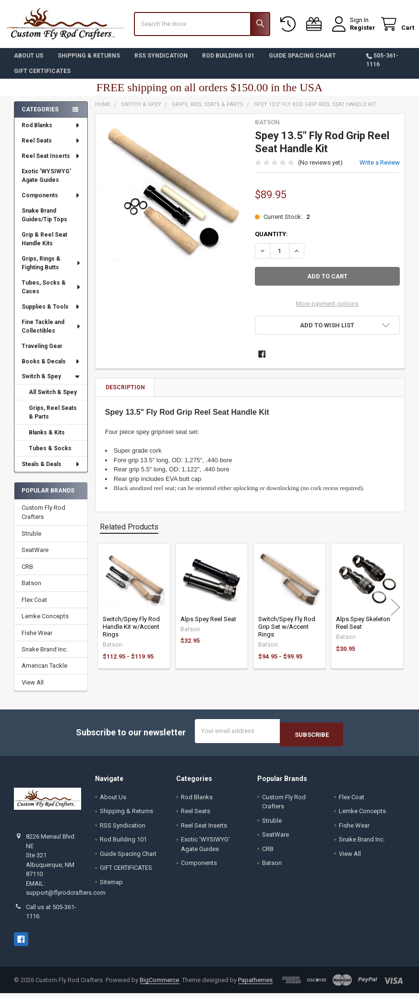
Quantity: (271, 241)
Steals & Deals (51, 471)
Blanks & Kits (47, 439)
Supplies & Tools (51, 314)
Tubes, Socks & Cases (51, 294)
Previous (104, 614)
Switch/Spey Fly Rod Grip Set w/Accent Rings (286, 634)
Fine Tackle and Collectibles (52, 333)
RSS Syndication (161, 63)
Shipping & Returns (89, 63)
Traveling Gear (42, 353)
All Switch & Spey (53, 399)
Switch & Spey (51, 383)
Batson (31, 590)
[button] (327, 332)
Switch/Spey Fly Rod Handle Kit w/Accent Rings (131, 634)
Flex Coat (34, 607)
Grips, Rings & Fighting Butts (52, 270)
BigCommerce (159, 983)
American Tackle (44, 672)
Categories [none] (40, 116)
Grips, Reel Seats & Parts (53, 419)
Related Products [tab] (129, 534)
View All (33, 689)
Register (353, 32)
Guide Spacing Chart (302, 63)
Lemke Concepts (45, 623)
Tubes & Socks (50, 455)
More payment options (327, 310)
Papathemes (255, 983)
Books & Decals (51, 368)
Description (125, 394)
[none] (172, 198)
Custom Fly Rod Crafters (43, 519)
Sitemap (111, 885)
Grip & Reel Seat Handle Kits (44, 246)
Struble (31, 540)
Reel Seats (51, 147)
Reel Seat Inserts (51, 163)
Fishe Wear (37, 640)
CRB (27, 573)
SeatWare (35, 557)
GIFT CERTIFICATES (42, 78)
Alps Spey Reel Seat (208, 626)
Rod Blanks (51, 132)
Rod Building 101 (228, 63)
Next (395, 614)
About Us (28, 63)
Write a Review (379, 169)
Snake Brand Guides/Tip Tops (44, 222)
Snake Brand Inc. (45, 656)
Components (51, 202)
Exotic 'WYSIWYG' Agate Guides (46, 183)
